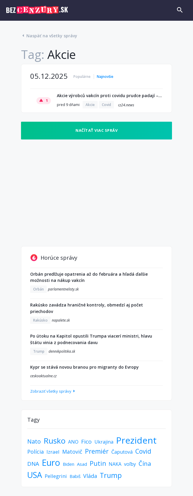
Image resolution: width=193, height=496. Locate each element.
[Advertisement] (96, 189)
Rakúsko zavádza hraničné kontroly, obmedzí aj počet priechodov (86, 308)
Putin (98, 463)
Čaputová (122, 452)
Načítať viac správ (96, 130)
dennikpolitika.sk (62, 351)
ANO (73, 442)
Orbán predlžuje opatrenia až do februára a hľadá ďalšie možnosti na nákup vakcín (89, 277)
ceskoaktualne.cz (43, 375)
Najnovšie (105, 76)
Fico (86, 441)
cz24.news (126, 104)
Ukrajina (103, 442)
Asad (82, 464)
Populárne (82, 76)
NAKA (115, 464)
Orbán (38, 289)
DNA (33, 464)
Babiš (75, 476)
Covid (106, 104)
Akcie (90, 104)
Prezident (136, 440)
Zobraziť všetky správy (53, 391)
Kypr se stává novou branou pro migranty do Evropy (84, 367)
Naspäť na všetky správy (49, 35)
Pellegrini (56, 476)
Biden (68, 464)
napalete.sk (61, 320)
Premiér (97, 451)
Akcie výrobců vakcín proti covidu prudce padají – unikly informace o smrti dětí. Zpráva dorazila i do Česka (110, 95)
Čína (145, 464)
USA (34, 474)
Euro (51, 462)
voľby (130, 464)
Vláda (90, 475)
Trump (38, 351)
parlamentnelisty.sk (63, 289)
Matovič (72, 451)
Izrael (52, 451)
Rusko (54, 440)
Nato (34, 441)
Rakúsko (40, 320)
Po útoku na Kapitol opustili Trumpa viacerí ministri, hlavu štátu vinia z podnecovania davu (91, 339)
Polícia (35, 451)
